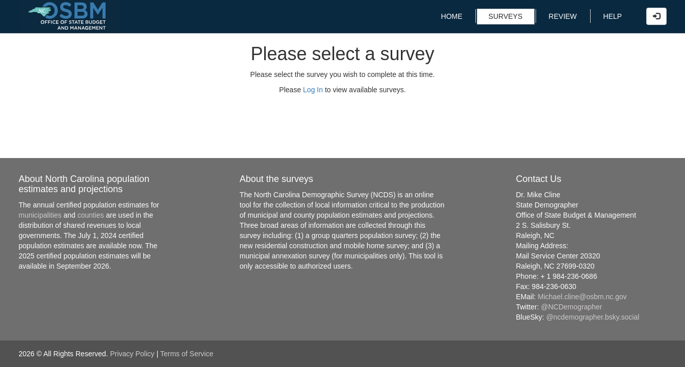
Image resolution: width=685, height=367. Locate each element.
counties (91, 215)
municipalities (40, 215)
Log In (313, 90)
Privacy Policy (132, 354)
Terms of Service (186, 354)
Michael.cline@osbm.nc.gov (582, 297)
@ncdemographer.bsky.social (593, 317)
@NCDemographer (571, 307)
